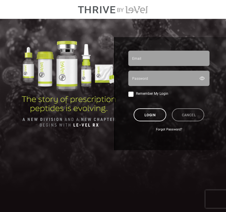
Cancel (189, 114)
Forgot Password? (169, 129)
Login (149, 114)
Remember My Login (152, 93)
